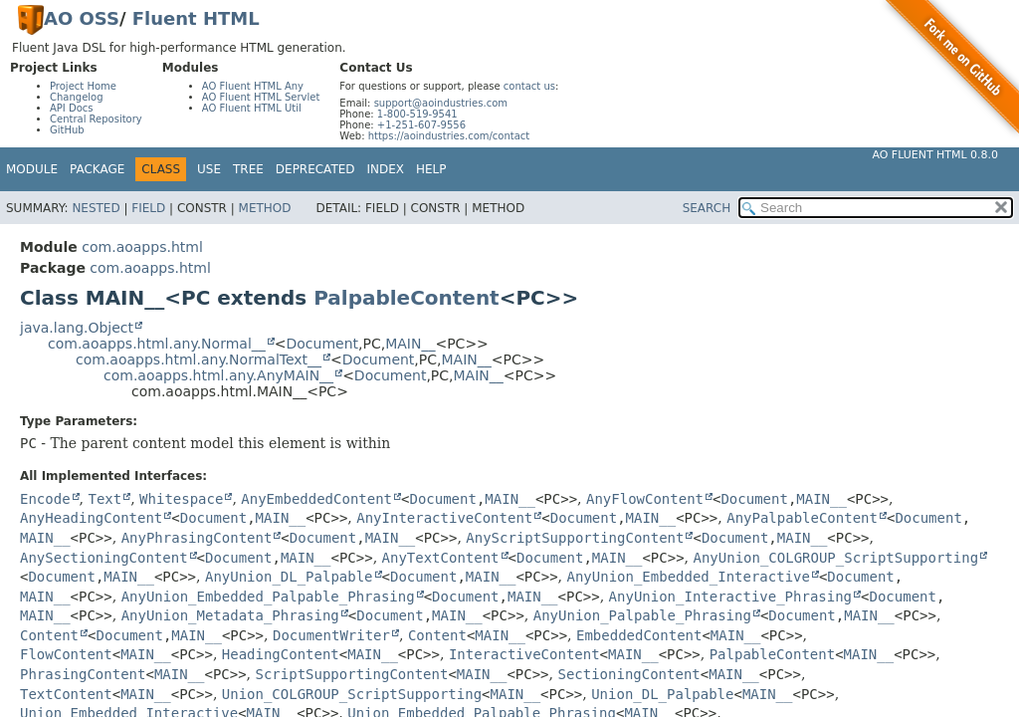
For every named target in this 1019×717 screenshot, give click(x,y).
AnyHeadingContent (91, 518)
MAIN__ (410, 344)
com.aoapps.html (142, 247)
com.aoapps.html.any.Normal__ (157, 344)
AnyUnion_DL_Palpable (289, 577)
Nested (95, 208)
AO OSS (81, 18)
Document (323, 344)
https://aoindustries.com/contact (449, 135)
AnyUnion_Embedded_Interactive (687, 577)
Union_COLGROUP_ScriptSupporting (352, 694)
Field (148, 208)
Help (431, 169)
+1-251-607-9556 (421, 125)
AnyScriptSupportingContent (575, 538)
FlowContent (66, 654)
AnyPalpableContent (802, 518)
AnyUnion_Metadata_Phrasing (230, 615)
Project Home (83, 86)
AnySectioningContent (104, 558)
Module (32, 169)
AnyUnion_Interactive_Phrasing (730, 596)
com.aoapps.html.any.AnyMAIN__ (218, 375)
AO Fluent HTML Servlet (261, 97)
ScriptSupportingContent (352, 674)
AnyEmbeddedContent (316, 499)
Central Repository (96, 119)
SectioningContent (628, 674)
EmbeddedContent (639, 635)
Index (386, 169)
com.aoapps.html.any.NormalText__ (198, 359)
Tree (248, 169)
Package (97, 169)
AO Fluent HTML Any (253, 86)
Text (104, 499)
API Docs (72, 108)
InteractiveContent (524, 654)
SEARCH (707, 208)
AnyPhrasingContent (197, 538)
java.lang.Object (76, 328)
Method (265, 208)
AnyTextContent (441, 558)
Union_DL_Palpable (662, 694)
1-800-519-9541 (417, 114)
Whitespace (181, 499)
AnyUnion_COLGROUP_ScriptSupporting (836, 558)
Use (209, 169)
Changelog (76, 97)
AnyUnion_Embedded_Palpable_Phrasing (268, 596)
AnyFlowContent (645, 499)
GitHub (67, 129)
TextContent (66, 694)
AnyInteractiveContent (444, 518)
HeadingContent (280, 654)
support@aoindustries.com (441, 103)
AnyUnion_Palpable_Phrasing (642, 615)
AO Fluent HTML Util (252, 108)
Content (49, 635)
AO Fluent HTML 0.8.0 (935, 154)
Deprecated (315, 169)
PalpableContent (406, 298)
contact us (529, 86)
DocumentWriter (331, 635)
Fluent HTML (196, 18)
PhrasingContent (82, 674)
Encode (45, 499)
